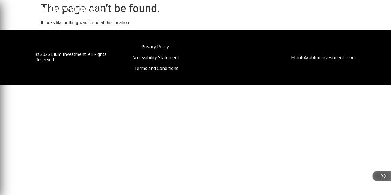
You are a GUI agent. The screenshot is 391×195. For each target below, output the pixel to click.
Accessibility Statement (155, 57)
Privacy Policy (155, 47)
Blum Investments (64, 9)
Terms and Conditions (156, 68)
